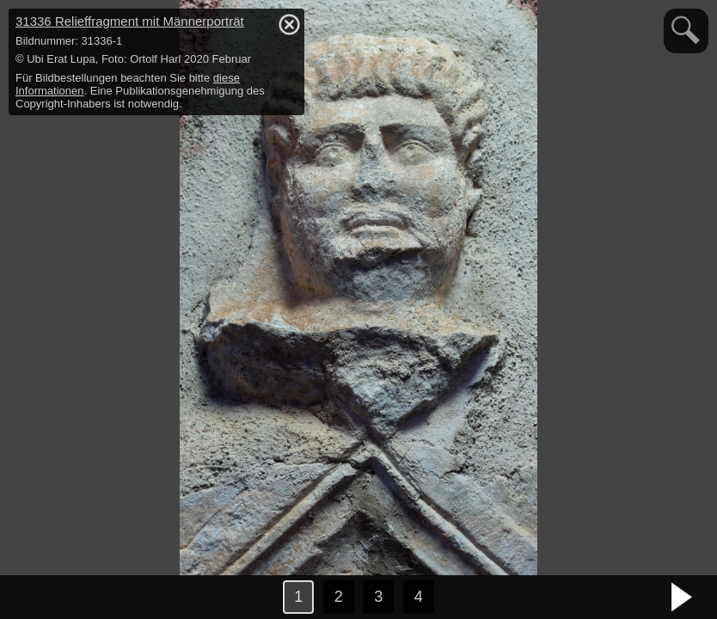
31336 (129, 21)
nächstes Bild (682, 597)
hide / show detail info (288, 24)
